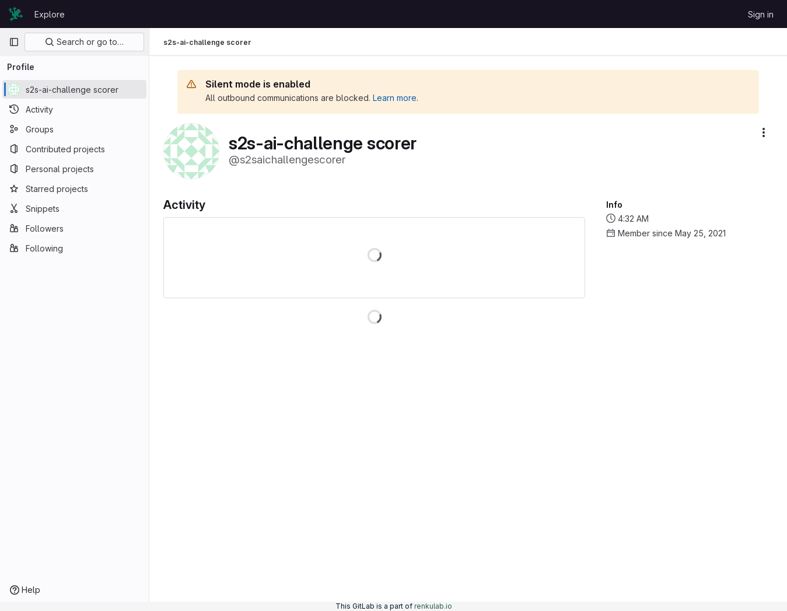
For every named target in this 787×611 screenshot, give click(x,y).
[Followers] (74, 228)
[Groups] (74, 129)
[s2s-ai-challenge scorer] (74, 89)
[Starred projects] (74, 188)
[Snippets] (74, 208)
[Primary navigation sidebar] (14, 42)
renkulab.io (433, 606)
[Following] (74, 248)
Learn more (395, 98)
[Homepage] (15, 14)
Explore (49, 14)
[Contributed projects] (74, 148)
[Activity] (74, 109)
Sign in (761, 14)
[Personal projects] (74, 168)
